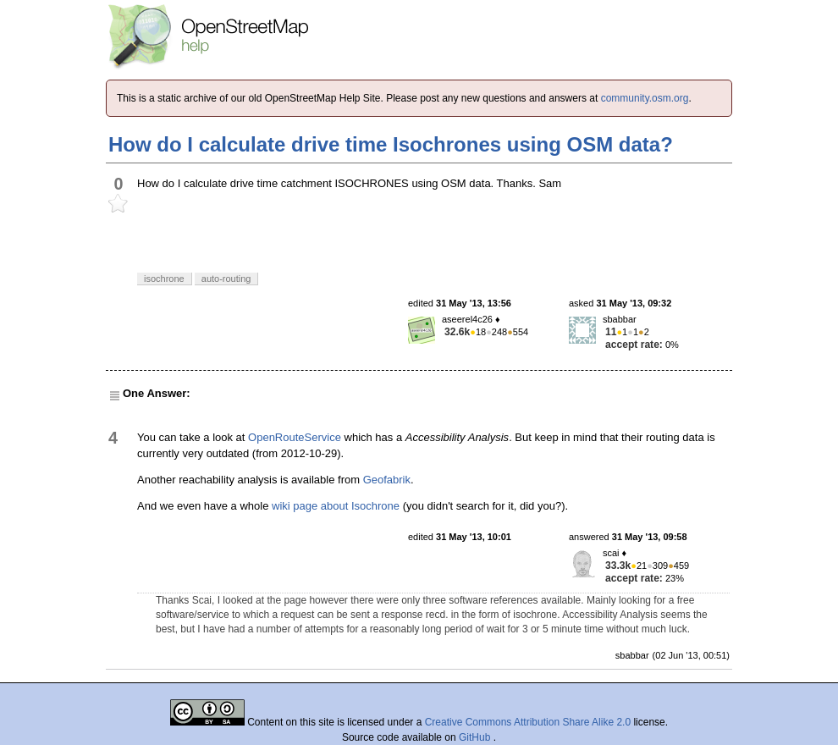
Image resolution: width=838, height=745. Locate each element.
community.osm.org (645, 98)
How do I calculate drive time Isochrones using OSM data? (390, 144)
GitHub (476, 737)
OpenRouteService (294, 437)
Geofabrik (387, 479)
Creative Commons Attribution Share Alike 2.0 (528, 722)
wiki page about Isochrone (336, 505)
